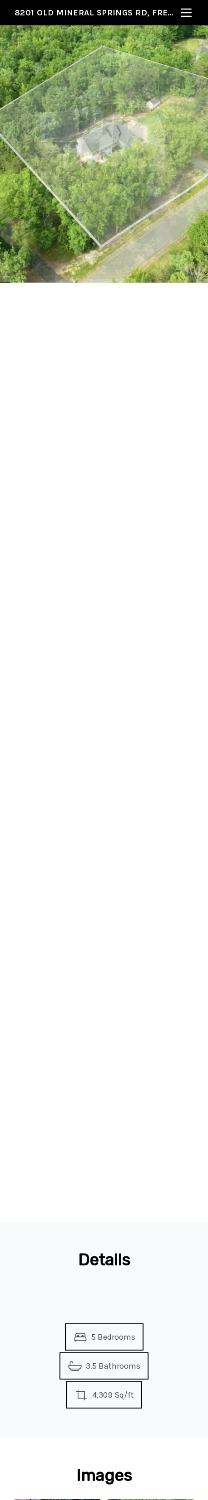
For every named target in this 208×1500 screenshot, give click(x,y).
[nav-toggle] (186, 12)
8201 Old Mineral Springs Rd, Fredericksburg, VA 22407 (97, 13)
